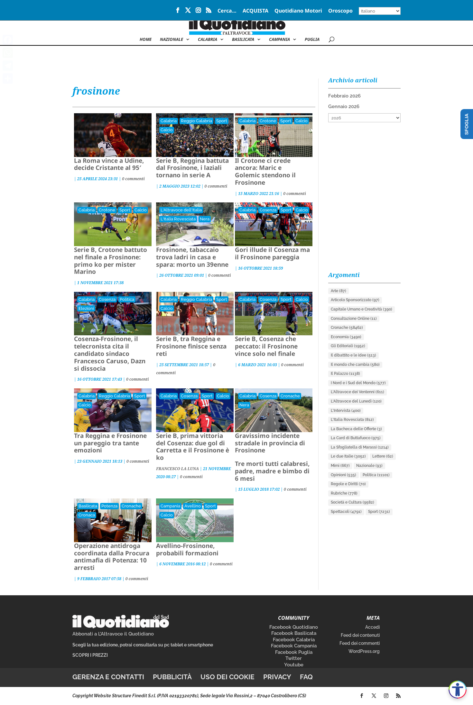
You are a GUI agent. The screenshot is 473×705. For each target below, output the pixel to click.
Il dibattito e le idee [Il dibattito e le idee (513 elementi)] (353, 355)
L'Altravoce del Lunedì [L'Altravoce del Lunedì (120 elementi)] (356, 401)
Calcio (167, 129)
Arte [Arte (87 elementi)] (338, 291)
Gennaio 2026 (343, 106)
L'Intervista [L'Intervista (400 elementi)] (346, 410)
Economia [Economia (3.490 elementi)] (346, 337)
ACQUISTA (255, 11)
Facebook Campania (294, 646)
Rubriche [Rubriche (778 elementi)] (344, 493)
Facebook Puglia (293, 652)
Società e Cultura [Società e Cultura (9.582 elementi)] (352, 502)
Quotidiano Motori (298, 11)
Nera (204, 219)
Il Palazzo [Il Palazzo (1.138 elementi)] (345, 373)
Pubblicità (172, 677)
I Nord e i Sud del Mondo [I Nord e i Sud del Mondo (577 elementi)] (358, 383)
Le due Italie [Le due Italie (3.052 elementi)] (348, 456)
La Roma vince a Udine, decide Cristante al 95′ (109, 164)
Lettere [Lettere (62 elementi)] (382, 456)
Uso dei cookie (227, 677)
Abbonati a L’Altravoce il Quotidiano (113, 634)
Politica (127, 299)
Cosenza (268, 210)
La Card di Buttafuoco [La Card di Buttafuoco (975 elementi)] (356, 438)
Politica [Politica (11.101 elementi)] (376, 475)
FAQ (306, 677)
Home (146, 39)
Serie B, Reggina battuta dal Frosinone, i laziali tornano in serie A (192, 168)
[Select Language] (380, 11)
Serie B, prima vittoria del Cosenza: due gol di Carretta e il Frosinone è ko (192, 446)
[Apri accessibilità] (458, 690)
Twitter (293, 658)
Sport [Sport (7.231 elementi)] (379, 511)
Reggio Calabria (196, 120)
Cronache (290, 396)
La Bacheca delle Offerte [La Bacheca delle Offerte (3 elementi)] (356, 429)
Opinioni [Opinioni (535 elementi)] (343, 475)
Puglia (312, 39)
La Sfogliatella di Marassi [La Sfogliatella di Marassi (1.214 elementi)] (360, 447)
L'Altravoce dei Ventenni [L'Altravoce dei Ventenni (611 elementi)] (357, 392)
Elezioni (86, 308)
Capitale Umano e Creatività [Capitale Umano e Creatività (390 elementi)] (361, 309)
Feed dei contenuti (360, 635)
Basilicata (243, 39)
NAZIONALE (171, 39)
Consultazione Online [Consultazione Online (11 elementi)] (354, 318)
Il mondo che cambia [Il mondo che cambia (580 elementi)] (355, 364)
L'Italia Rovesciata (178, 219)
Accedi (372, 627)
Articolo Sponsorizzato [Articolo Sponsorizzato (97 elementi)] (355, 300)
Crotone (268, 120)
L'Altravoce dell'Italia (181, 210)
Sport (221, 120)
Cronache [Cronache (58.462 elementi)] (347, 327)
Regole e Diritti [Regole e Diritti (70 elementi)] (348, 484)
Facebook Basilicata (293, 633)
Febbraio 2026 (344, 96)
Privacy (277, 677)
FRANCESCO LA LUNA (177, 468)
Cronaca (87, 515)
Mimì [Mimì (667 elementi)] (340, 465)
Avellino (192, 506)
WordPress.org (364, 651)
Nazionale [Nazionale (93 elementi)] (369, 465)
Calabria (207, 39)
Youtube (293, 665)
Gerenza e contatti (108, 677)
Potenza (109, 506)
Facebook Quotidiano (293, 627)
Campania (279, 39)
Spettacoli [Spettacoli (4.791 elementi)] (346, 511)
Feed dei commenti (359, 643)
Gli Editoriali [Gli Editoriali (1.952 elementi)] (348, 346)
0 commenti (133, 178)
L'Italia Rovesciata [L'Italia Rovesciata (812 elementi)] (352, 419)
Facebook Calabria (294, 640)
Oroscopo (340, 11)
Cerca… (227, 11)
